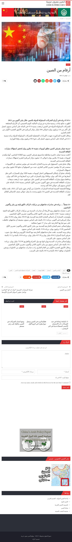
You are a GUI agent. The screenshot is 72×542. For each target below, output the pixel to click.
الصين (10, 270)
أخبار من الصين (65, 289)
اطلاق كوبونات (41, 270)
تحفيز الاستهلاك (65, 273)
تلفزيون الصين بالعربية (61, 504)
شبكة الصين (64, 507)
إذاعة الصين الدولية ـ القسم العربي (57, 498)
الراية (33, 538)
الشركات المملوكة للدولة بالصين (22, 270)
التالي (59, 332)
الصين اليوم (64, 501)
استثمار (49, 270)
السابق (65, 332)
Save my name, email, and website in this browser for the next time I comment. (44, 382)
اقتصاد (68, 64)
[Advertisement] (36, 100)
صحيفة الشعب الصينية (61, 511)
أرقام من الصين (56, 270)
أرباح (64, 270)
